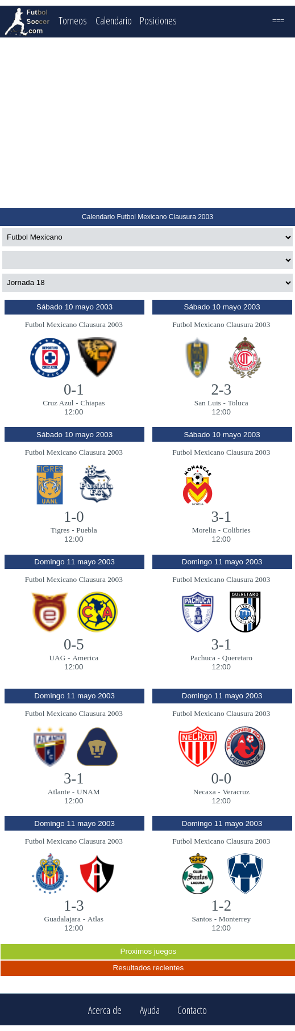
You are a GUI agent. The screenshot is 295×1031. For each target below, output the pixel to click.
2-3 (221, 389)
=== (278, 20)
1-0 (74, 516)
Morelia (204, 530)
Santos (202, 919)
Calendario (113, 20)
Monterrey (235, 919)
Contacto (192, 1010)
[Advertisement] (147, 122)
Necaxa (204, 791)
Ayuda (150, 1010)
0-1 (74, 389)
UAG (57, 657)
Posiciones (158, 20)
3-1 (221, 516)
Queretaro (237, 657)
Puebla (86, 530)
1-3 (74, 905)
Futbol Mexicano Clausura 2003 (74, 324)
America (85, 657)
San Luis (207, 403)
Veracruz (235, 791)
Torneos (73, 20)
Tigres (60, 530)
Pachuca (202, 657)
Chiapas (92, 403)
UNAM (88, 791)
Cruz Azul (58, 403)
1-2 (221, 905)
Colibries (237, 530)
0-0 (221, 778)
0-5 (74, 644)
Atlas (95, 919)
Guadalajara (62, 919)
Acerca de (105, 1010)
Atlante (59, 791)
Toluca (238, 403)
